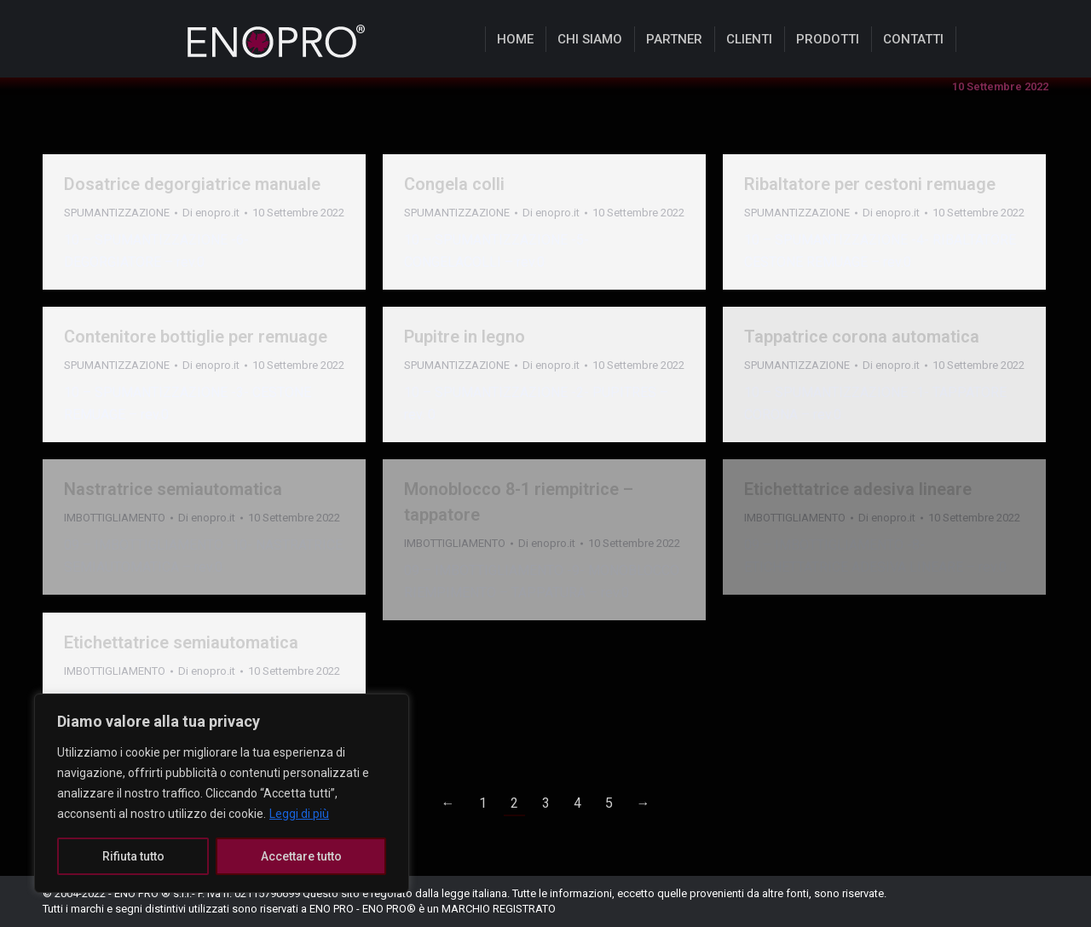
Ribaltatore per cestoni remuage (870, 184)
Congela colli (454, 184)
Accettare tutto (301, 856)
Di (211, 212)
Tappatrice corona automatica (861, 336)
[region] (221, 793)
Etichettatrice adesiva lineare (858, 489)
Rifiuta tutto (133, 856)
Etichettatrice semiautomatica (181, 642)
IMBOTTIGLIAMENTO (795, 517)
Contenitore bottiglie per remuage (195, 336)
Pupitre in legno (464, 336)
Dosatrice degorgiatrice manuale (192, 184)
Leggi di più (299, 813)
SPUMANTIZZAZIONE (117, 212)
